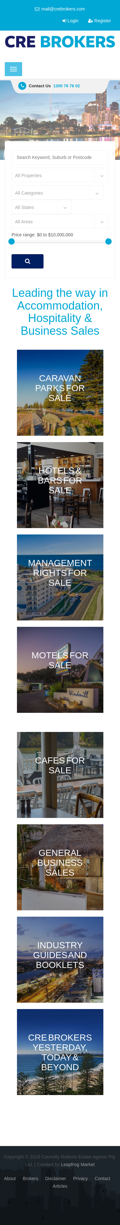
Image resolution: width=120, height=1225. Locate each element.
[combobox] (60, 175)
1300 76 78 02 (66, 85)
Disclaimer (55, 1178)
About (10, 1178)
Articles (60, 1186)
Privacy (80, 1178)
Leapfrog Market (78, 1164)
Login (70, 20)
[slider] (11, 241)
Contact (102, 1178)
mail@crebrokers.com (60, 8)
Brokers (30, 1178)
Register (99, 20)
